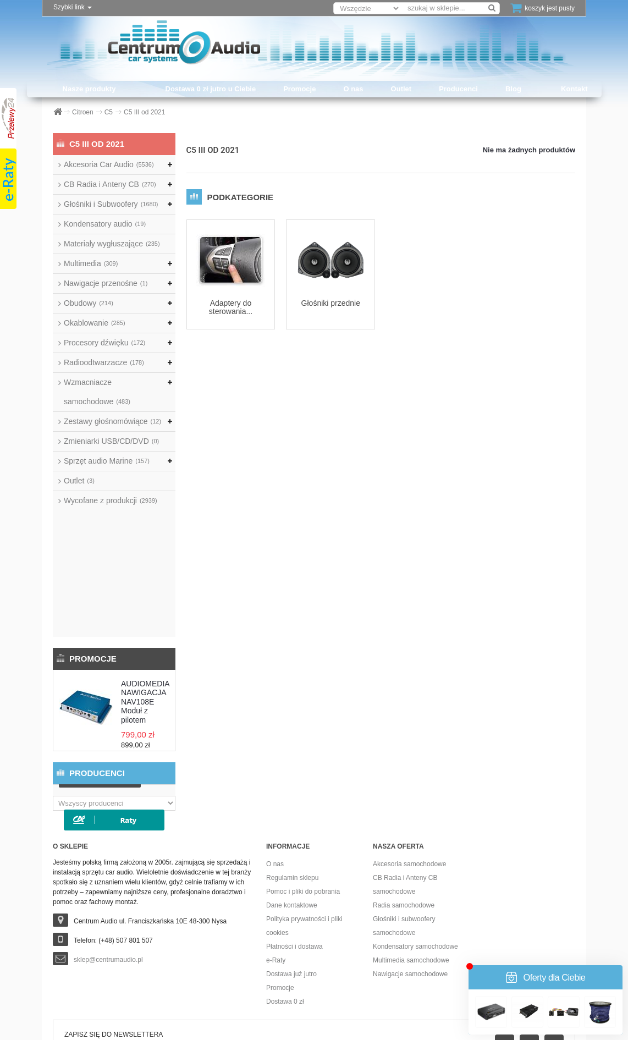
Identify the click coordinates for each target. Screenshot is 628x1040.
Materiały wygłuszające (112, 243)
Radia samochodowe (403, 839)
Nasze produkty (89, 89)
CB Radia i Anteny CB (110, 184)
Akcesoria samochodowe (409, 797)
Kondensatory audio (105, 223)
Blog (513, 89)
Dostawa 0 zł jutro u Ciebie (211, 89)
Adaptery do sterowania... (230, 307)
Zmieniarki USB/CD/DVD (111, 441)
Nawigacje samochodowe (410, 907)
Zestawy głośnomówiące (112, 421)
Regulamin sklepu (292, 811)
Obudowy (88, 303)
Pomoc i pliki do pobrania (303, 825)
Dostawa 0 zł (285, 935)
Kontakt (574, 89)
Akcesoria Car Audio (109, 164)
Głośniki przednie (330, 303)
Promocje (299, 89)
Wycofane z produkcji (110, 500)
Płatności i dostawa (294, 880)
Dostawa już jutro (291, 907)
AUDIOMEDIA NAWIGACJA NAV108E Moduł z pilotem (145, 575)
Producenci (458, 89)
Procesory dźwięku (104, 342)
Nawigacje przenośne (105, 283)
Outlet (401, 89)
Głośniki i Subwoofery (111, 204)
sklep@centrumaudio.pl (108, 893)
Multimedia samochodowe (411, 894)
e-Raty (275, 894)
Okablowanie (94, 322)
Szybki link (72, 7)
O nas (353, 89)
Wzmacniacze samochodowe (97, 392)
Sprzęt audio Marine (107, 460)
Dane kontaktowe (291, 839)
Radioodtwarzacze (104, 362)
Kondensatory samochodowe (415, 880)
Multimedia (91, 263)
